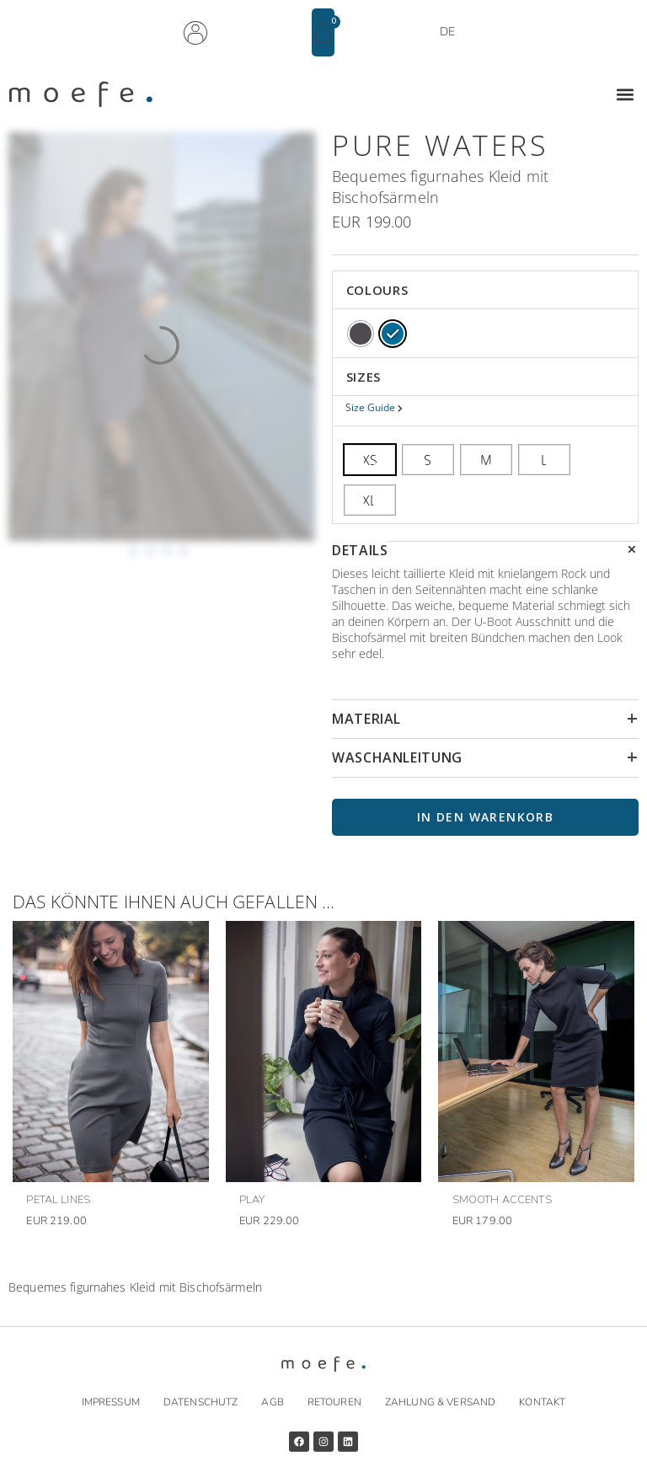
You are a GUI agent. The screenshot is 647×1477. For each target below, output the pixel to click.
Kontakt (542, 1402)
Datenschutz (200, 1402)
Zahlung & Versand (440, 1402)
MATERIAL (366, 718)
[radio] (360, 333)
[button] (625, 95)
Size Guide (371, 407)
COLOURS (377, 289)
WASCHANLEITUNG (397, 757)
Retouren (334, 1402)
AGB (272, 1402)
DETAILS (360, 550)
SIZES (363, 376)
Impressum (111, 1402)
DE (447, 32)
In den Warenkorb (485, 817)
